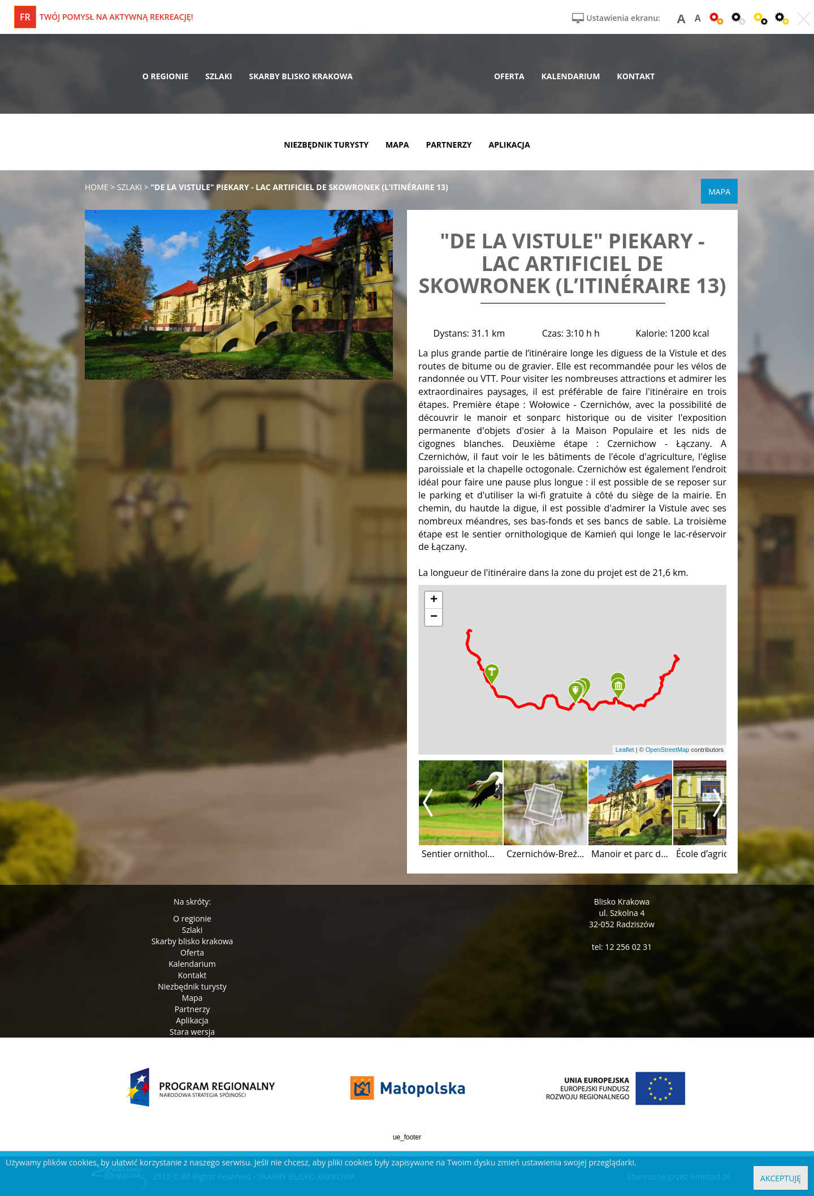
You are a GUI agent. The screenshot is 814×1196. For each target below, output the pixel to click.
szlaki (218, 76)
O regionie (192, 918)
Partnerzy (192, 1009)
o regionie (165, 76)
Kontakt (192, 975)
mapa (397, 144)
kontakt (636, 76)
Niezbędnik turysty (192, 986)
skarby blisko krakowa (301, 76)
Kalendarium (191, 963)
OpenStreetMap (668, 749)
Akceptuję (780, 1178)
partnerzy (448, 144)
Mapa (192, 997)
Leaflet (625, 749)
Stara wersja (192, 1031)
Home (97, 187)
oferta (509, 76)
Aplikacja (192, 1020)
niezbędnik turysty (326, 144)
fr (25, 17)
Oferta (192, 952)
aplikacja (509, 144)
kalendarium (571, 76)
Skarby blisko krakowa (192, 941)
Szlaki (192, 929)
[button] (491, 675)
